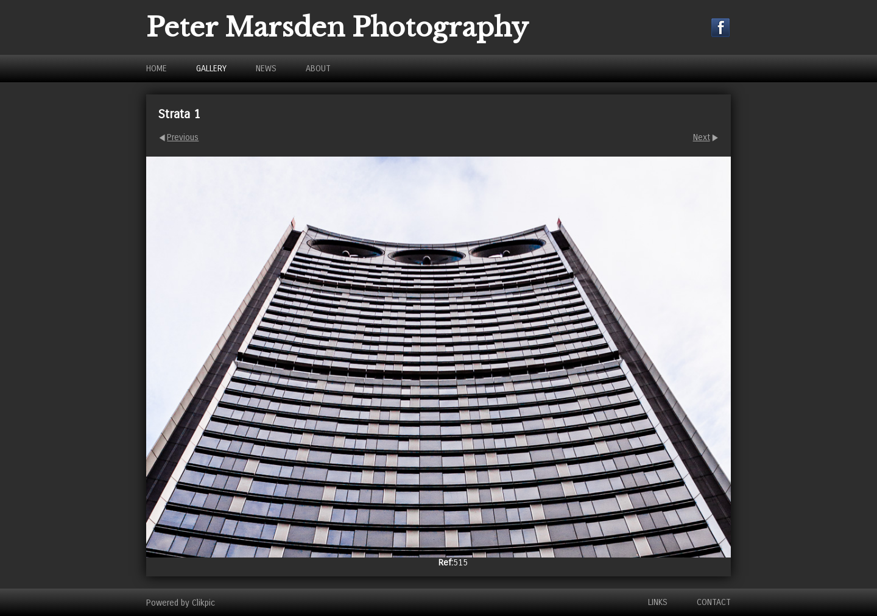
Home (156, 68)
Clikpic (203, 602)
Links (657, 602)
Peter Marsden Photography (337, 27)
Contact (714, 602)
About (318, 68)
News (266, 68)
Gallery (211, 68)
